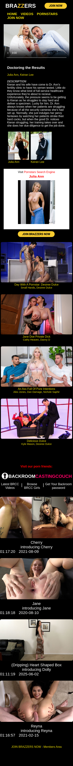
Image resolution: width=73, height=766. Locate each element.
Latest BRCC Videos (10, 486)
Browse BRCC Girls (32, 486)
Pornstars (47, 14)
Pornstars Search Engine (39, 172)
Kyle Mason (27, 444)
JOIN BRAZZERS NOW (36, 234)
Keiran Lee (27, 74)
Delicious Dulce (36, 440)
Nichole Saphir (51, 392)
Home (12, 14)
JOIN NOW (55, 5)
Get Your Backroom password (58, 486)
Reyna (36, 726)
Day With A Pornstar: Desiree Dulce (36, 284)
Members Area (52, 746)
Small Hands (28, 287)
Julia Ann (13, 74)
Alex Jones (19, 392)
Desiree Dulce (44, 287)
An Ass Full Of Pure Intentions (36, 388)
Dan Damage (34, 392)
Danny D (45, 339)
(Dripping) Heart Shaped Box (36, 665)
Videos (27, 14)
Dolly (46, 669)
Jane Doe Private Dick (36, 336)
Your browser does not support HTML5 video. (36, 42)
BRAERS (20, 6)
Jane (36, 603)
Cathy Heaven (31, 339)
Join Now (15, 18)
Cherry (36, 542)
